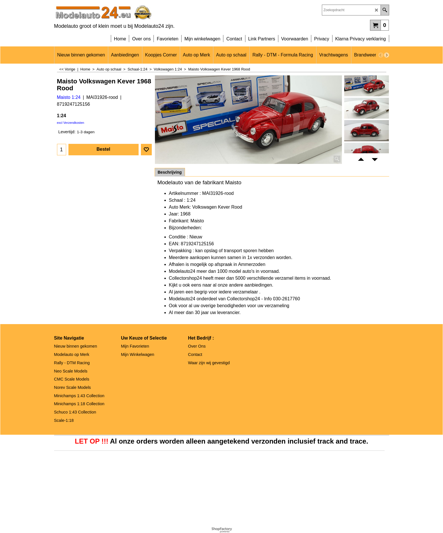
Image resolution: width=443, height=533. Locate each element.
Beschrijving (170, 172)
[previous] (380, 55)
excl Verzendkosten (70, 122)
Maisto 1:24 (69, 97)
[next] (386, 55)
